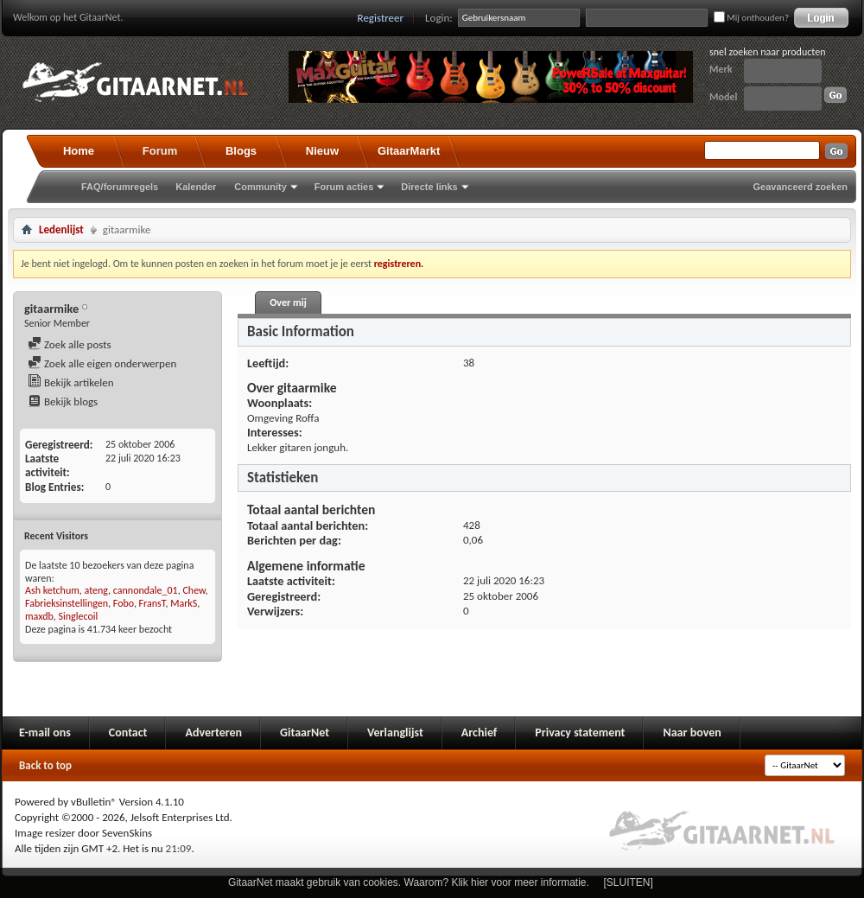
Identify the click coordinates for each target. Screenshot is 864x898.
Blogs (241, 150)
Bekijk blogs (63, 401)
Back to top (45, 765)
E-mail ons (45, 732)
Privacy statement (580, 732)
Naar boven (692, 732)
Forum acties (343, 187)
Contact (128, 732)
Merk (721, 69)
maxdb (39, 616)
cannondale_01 (145, 590)
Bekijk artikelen (71, 382)
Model (723, 97)
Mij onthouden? (751, 17)
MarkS (183, 603)
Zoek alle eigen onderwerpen (102, 363)
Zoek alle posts (69, 344)
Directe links (429, 187)
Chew (193, 590)
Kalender (195, 187)
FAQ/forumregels (119, 187)
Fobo (123, 603)
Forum (160, 150)
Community (260, 187)
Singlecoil (78, 616)
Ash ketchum (52, 590)
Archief (479, 732)
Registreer (381, 17)
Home (78, 150)
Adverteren (213, 732)
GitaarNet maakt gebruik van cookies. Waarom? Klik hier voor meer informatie (407, 882)
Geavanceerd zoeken (800, 187)
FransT (152, 603)
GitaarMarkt (409, 150)
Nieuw (322, 150)
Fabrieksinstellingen (66, 603)
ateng (97, 590)
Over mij (288, 302)
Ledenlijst (61, 229)
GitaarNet (304, 732)
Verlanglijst (395, 732)
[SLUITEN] (628, 882)
